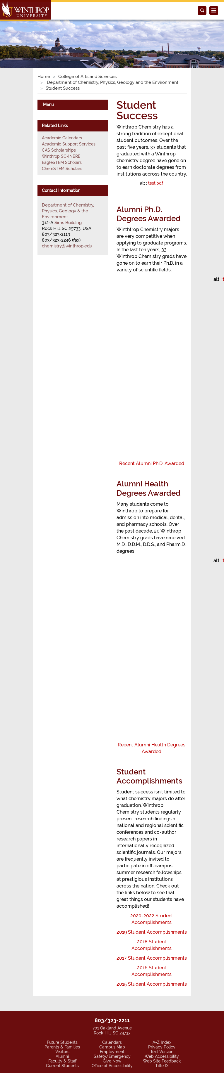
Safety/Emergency (112, 1056)
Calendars (112, 1042)
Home (43, 76)
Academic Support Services (68, 144)
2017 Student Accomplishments (152, 958)
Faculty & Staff (62, 1061)
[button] (17, 37)
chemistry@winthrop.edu (67, 246)
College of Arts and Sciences (87, 76)
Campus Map (112, 1047)
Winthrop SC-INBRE (61, 156)
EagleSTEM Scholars (62, 162)
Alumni (62, 1056)
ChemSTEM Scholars (62, 168)
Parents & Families (62, 1047)
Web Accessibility (162, 1056)
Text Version (161, 1051)
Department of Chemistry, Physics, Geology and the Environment (112, 82)
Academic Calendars (62, 138)
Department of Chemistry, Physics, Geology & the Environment (68, 210)
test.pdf (155, 183)
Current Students (62, 1065)
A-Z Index (162, 1042)
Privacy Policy (161, 1047)
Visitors (62, 1051)
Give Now (112, 1061)
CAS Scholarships (59, 150)
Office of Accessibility (112, 1065)
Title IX (162, 1065)
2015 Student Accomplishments (152, 984)
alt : (151, 183)
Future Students (62, 1042)
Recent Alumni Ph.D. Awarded (151, 463)
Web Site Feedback (162, 1061)
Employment (112, 1051)
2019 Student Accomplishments (152, 932)
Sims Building (68, 222)
